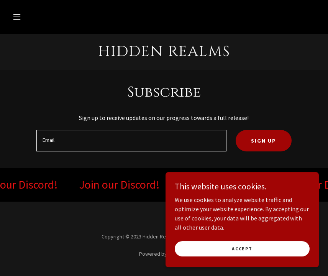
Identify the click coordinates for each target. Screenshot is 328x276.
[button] (17, 17)
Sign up (263, 140)
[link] (164, 54)
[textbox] (131, 140)
